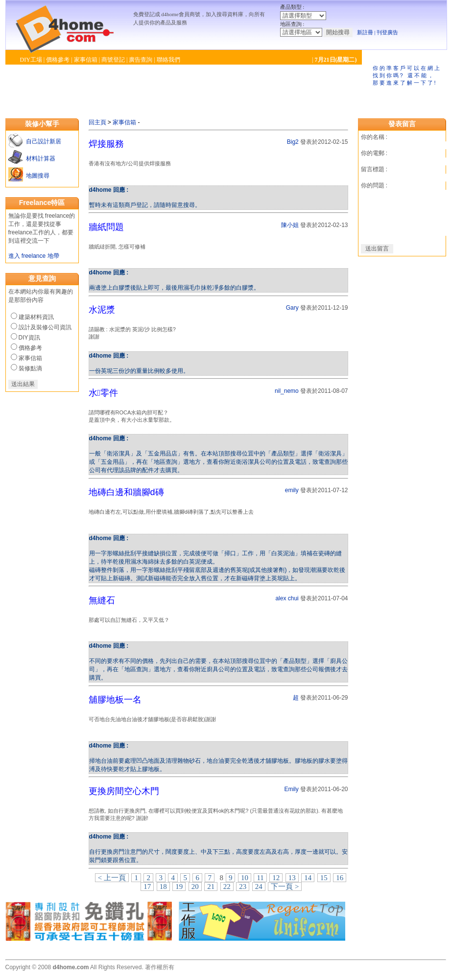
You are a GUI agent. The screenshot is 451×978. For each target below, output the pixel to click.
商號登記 (113, 59)
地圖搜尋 (36, 175)
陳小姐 (290, 225)
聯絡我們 (168, 59)
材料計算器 (39, 158)
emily (292, 490)
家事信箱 (85, 59)
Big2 (293, 141)
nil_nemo (287, 390)
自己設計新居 (42, 141)
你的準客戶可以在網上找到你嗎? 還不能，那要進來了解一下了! (407, 75)
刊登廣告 (387, 32)
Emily (291, 789)
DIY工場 (31, 59)
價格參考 (58, 59)
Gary (292, 307)
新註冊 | (366, 32)
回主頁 (97, 122)
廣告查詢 (140, 59)
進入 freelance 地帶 (33, 255)
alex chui (286, 598)
